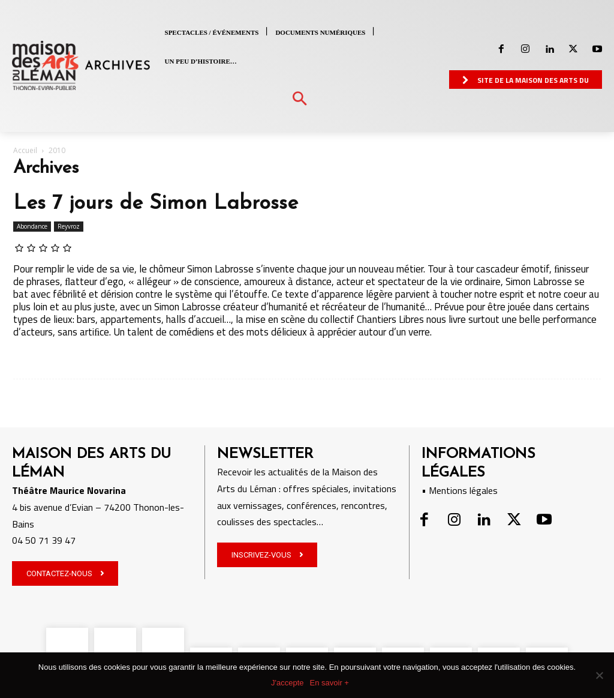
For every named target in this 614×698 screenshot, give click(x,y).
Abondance (32, 226)
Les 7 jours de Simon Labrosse (155, 203)
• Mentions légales (460, 490)
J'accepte (287, 682)
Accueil (25, 150)
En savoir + (329, 682)
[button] (299, 99)
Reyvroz (69, 226)
